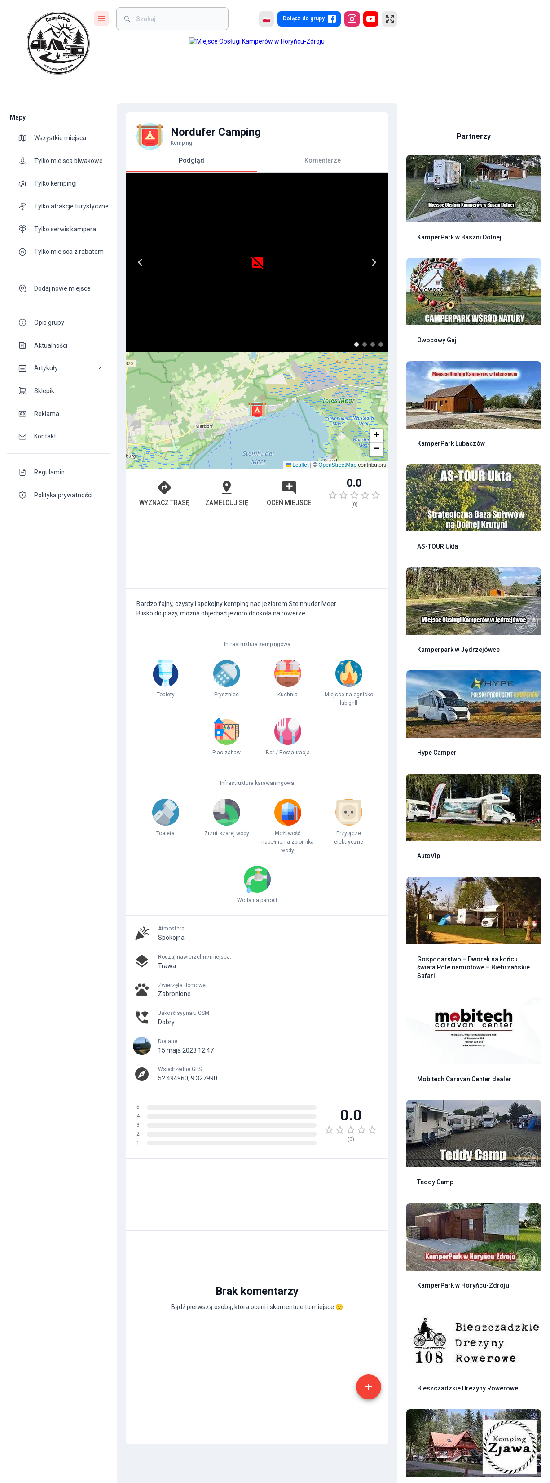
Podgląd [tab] (191, 164)
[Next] (374, 262)
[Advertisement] (257, 552)
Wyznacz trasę (164, 492)
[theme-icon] (26, 137)
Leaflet (297, 465)
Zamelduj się (226, 492)
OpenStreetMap (337, 465)
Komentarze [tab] (322, 160)
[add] (368, 1386)
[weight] (177, 18)
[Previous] (140, 262)
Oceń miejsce (289, 492)
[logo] (58, 43)
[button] (58, 368)
